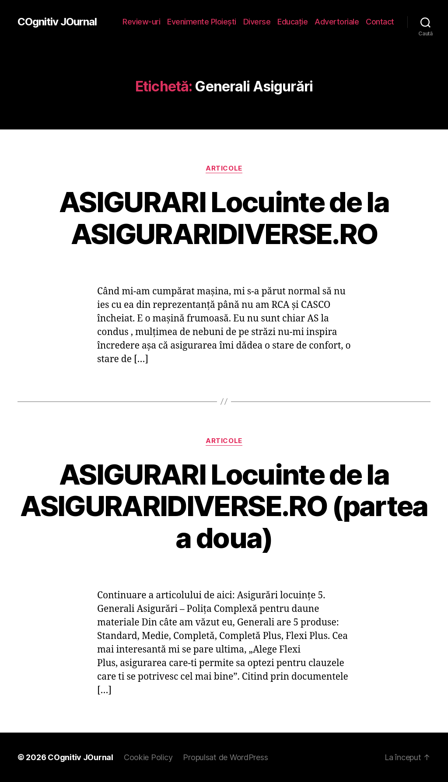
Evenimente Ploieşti (201, 21)
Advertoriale (337, 21)
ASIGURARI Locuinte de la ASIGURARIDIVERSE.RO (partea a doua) (223, 506)
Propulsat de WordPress (225, 757)
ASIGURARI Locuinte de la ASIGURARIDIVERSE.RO (224, 218)
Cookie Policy (148, 757)
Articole (224, 168)
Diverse (257, 21)
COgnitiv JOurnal (57, 22)
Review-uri (141, 21)
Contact (380, 21)
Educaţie (292, 21)
